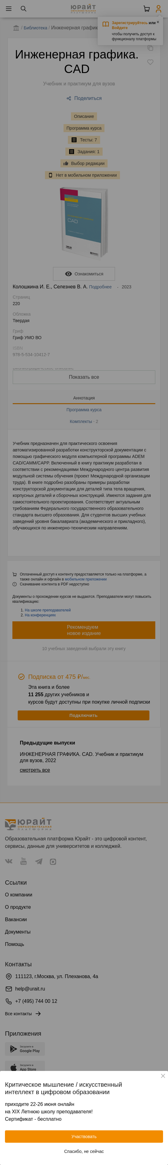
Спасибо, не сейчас (84, 1151)
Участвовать (84, 1136)
